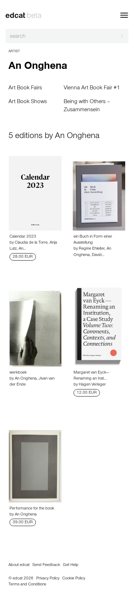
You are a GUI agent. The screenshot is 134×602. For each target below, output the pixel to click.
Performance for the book (31, 509)
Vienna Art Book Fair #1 (92, 88)
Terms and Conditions (27, 585)
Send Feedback (46, 565)
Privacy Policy (47, 579)
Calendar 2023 (22, 237)
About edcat (19, 565)
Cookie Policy (73, 579)
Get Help (70, 565)
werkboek (18, 373)
